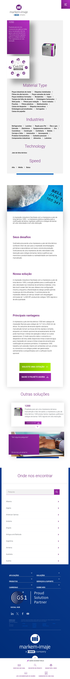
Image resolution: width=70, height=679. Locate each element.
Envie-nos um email (19, 452)
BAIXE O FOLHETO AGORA (35, 377)
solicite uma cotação (35, 367)
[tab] (21, 574)
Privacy (23, 623)
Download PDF (33, 423)
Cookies (53, 623)
